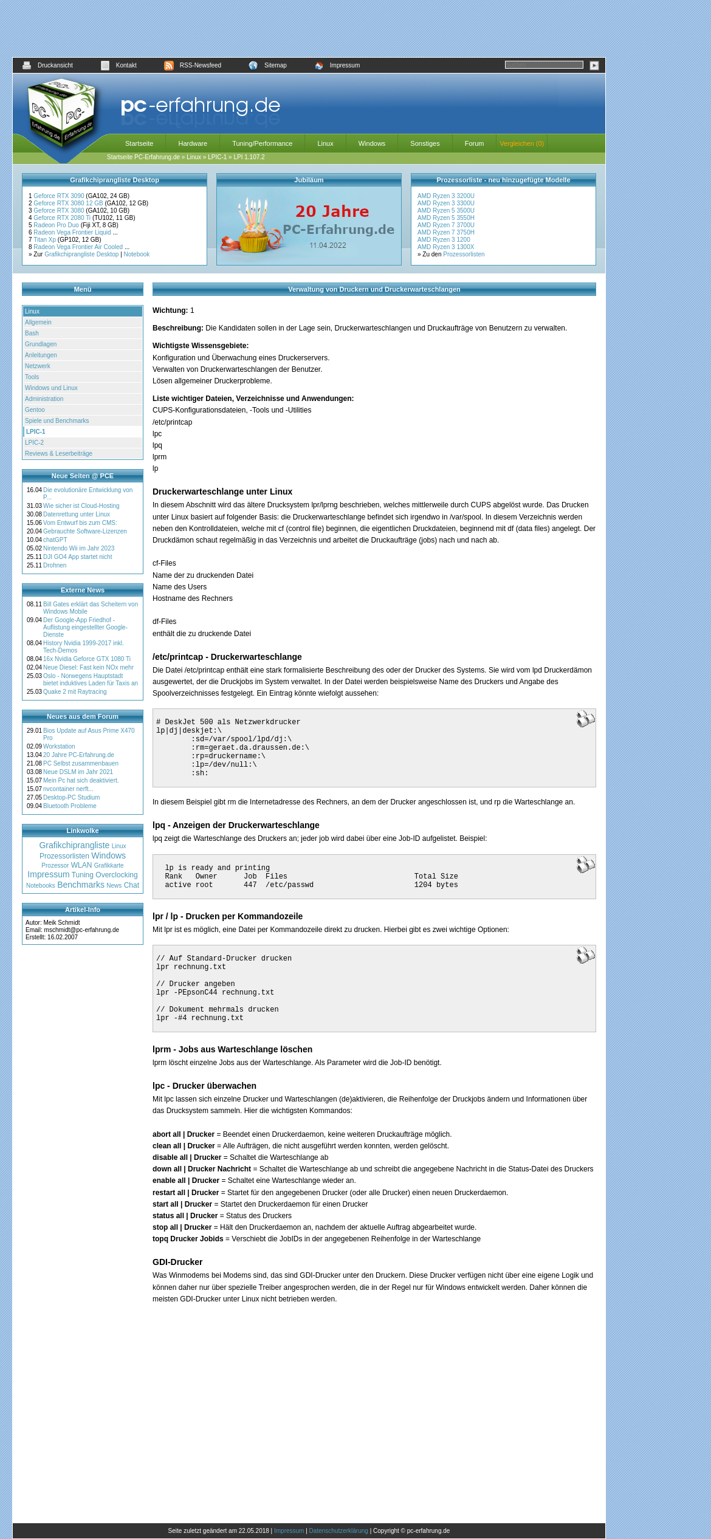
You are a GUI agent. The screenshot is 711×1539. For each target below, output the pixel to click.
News (114, 885)
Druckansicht (47, 65)
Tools (32, 377)
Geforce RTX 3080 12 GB (69, 203)
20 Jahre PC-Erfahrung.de (78, 755)
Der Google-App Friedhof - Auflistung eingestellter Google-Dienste (85, 627)
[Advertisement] (309, 28)
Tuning (83, 875)
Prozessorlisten (463, 254)
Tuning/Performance (262, 143)
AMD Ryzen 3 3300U (446, 203)
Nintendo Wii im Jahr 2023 (78, 548)
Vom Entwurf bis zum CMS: (80, 522)
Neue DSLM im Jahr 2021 (78, 772)
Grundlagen (41, 344)
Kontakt (118, 65)
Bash (32, 333)
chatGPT (55, 539)
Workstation (59, 746)
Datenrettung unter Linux (76, 514)
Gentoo (35, 409)
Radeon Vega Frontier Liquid (72, 232)
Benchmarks (81, 884)
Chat (131, 885)
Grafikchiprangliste (74, 845)
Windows (372, 143)
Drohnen (54, 565)
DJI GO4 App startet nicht (77, 557)
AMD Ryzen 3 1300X (445, 247)
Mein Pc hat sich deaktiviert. (81, 780)
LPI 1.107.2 (248, 157)
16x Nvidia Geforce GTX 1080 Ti (87, 659)
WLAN (81, 865)
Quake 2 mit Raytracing (75, 691)
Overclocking (116, 875)
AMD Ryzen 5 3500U (446, 210)
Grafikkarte (109, 865)
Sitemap (268, 65)
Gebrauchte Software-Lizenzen (85, 531)
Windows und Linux (51, 388)
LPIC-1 (217, 157)
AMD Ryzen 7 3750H (446, 232)
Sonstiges (424, 143)
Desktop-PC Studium (71, 797)
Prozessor (55, 865)
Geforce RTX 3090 (59, 196)
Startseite (139, 143)
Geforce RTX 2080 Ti (62, 217)
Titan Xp (45, 239)
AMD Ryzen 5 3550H (446, 217)
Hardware (192, 143)
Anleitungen (41, 355)
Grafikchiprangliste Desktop (81, 254)
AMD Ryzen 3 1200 (443, 239)
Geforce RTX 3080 (59, 210)
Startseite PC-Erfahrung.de (143, 157)
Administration (44, 399)
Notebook (137, 254)
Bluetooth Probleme (70, 806)
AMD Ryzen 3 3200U (446, 196)
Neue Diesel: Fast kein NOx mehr (88, 667)
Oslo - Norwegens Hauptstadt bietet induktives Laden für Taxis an (90, 680)
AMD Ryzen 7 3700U (446, 225)
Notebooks (40, 885)
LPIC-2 (34, 442)
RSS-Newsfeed (192, 65)
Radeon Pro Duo (56, 225)
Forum (474, 143)
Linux (325, 143)
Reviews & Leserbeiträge (58, 453)
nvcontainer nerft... (68, 789)
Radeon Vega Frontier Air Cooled (79, 247)
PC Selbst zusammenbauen (80, 763)
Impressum (337, 65)
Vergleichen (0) (522, 143)
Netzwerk (37, 366)
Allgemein (38, 322)
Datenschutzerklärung (338, 1530)
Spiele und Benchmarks (57, 420)
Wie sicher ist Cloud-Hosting (81, 505)
